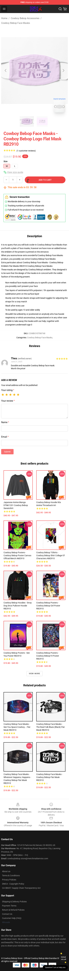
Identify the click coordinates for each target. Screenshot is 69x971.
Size (6, 161)
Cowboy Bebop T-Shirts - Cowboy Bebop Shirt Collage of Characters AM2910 (50, 555)
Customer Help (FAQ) (11, 918)
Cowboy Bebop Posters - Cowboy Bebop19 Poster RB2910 (47, 656)
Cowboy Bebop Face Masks (15, 23)
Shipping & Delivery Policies (14, 901)
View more (34, 674)
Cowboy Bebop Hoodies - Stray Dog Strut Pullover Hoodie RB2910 (18, 605)
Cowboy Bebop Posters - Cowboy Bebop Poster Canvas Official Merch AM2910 (17, 555)
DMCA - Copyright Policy (13, 884)
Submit (7, 451)
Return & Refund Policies (13, 910)
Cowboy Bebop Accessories (25, 18)
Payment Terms (9, 906)
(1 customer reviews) (26, 151)
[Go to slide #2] (42, 121)
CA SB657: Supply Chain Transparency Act (21, 888)
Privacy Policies (9, 879)
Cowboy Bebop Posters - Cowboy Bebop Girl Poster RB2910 (48, 605)
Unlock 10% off (63, 958)
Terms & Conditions (11, 875)
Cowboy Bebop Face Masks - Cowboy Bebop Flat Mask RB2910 (49, 777)
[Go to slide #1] (27, 121)
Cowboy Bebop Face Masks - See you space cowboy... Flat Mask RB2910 (17, 727)
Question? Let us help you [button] (55, 967)
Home (4, 18)
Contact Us (7, 914)
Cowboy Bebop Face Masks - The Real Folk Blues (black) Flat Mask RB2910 (50, 727)
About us (6, 871)
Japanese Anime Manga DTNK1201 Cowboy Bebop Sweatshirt (16, 505)
